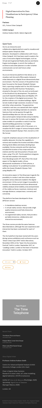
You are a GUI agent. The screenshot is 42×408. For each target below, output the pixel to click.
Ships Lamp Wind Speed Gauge (12, 346)
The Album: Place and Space (11, 335)
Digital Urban (8, 3)
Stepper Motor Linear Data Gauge (12, 340)
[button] (38, 3)
